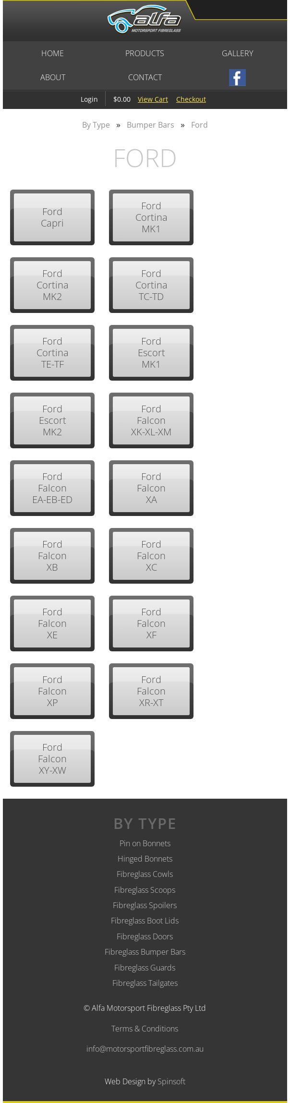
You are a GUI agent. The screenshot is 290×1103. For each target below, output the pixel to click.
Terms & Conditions (144, 1028)
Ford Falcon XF (151, 623)
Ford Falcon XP (52, 691)
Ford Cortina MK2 (52, 285)
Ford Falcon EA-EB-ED (52, 488)
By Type (96, 125)
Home (52, 53)
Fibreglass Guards (144, 967)
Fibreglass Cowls (145, 874)
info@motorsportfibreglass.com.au (145, 1048)
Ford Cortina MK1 (151, 217)
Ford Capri (52, 217)
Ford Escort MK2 (52, 420)
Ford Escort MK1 (151, 353)
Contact (145, 77)
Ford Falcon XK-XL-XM (151, 420)
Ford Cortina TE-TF (52, 353)
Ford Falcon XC (151, 556)
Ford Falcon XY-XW (52, 759)
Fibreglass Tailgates (145, 983)
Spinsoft (171, 1081)
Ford (199, 125)
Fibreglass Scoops (144, 890)
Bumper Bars (150, 125)
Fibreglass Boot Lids (145, 920)
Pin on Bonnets (145, 843)
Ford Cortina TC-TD (151, 285)
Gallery (237, 53)
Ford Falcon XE (52, 623)
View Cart (153, 99)
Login (89, 99)
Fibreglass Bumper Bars (145, 952)
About (52, 77)
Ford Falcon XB (52, 556)
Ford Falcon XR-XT (151, 691)
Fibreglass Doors (145, 936)
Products (144, 53)
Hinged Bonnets (145, 858)
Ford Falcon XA (151, 488)
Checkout (191, 99)
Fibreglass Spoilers (145, 905)
